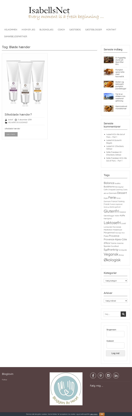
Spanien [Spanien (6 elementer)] (107, 246)
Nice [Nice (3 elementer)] (123, 233)
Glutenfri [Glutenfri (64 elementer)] (111, 211)
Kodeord (110, 341)
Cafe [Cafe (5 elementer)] (106, 189)
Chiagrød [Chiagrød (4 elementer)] (111, 190)
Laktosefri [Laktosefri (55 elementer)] (112, 222)
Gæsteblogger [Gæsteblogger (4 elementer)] (109, 216)
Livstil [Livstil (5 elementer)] (123, 223)
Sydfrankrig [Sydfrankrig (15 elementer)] (111, 249)
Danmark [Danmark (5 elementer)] (113, 193)
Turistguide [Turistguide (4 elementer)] (122, 250)
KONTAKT (111, 29)
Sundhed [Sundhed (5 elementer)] (115, 246)
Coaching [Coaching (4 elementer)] (119, 190)
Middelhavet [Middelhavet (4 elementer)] (117, 230)
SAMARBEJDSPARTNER (15, 36)
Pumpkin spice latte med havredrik (119, 73)
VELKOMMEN (10, 29)
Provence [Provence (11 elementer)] (114, 235)
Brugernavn (111, 330)
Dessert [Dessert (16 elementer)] (122, 192)
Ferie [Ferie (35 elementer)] (112, 197)
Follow (4, 380)
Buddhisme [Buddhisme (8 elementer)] (109, 186)
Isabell (10, 120)
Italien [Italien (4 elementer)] (117, 216)
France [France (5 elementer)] (114, 201)
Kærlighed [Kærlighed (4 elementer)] (108, 219)
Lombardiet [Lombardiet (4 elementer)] (108, 227)
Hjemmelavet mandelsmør (121, 107)
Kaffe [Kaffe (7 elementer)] (122, 215)
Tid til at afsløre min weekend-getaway (120, 97)
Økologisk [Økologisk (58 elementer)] (112, 259)
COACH (61, 29)
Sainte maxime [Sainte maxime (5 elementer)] (117, 243)
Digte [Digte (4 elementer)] (106, 198)
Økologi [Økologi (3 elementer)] (121, 255)
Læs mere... (11, 134)
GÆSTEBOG (75, 29)
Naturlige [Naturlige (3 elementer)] (118, 233)
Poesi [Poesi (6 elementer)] (106, 236)
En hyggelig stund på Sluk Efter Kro (120, 60)
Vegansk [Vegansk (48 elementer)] (111, 254)
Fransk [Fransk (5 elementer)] (106, 204)
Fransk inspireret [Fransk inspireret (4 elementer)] (116, 204)
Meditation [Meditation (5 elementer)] (108, 230)
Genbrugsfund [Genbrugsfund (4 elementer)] (115, 207)
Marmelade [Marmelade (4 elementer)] (117, 227)
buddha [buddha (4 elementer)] (117, 183)
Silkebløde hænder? (18, 114)
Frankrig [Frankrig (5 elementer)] (121, 201)
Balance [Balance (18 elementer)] (109, 183)
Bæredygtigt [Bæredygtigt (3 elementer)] (119, 187)
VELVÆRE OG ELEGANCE (17, 122)
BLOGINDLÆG (46, 29)
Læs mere (93, 414)
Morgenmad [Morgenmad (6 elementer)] (109, 232)
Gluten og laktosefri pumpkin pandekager (120, 85)
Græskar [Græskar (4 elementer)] (123, 212)
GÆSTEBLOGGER (93, 29)
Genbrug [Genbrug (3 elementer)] (106, 207)
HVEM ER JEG (28, 29)
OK (102, 414)
